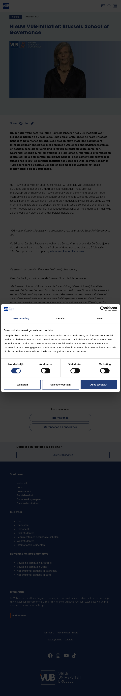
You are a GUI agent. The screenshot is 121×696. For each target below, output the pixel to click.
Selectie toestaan (60, 384)
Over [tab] (100, 318)
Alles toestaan (98, 384)
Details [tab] (60, 318)
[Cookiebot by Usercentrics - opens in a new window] (102, 308)
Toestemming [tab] (21, 318)
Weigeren (22, 384)
